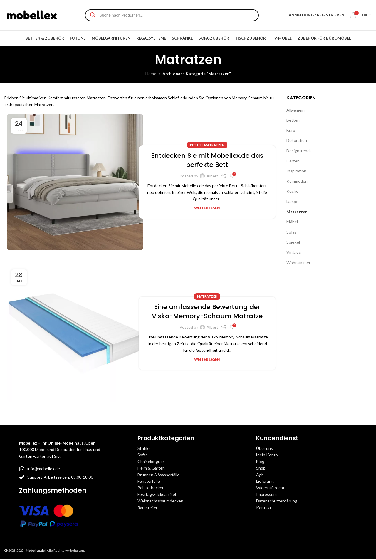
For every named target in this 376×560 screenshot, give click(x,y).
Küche (292, 191)
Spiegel (293, 242)
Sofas (291, 232)
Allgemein (295, 110)
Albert (212, 176)
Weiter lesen (207, 209)
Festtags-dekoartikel (156, 494)
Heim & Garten (151, 468)
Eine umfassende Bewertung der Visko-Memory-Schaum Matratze (207, 312)
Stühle (143, 448)
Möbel (292, 222)
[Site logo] (32, 14)
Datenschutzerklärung (276, 501)
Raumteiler (147, 507)
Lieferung (265, 481)
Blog (260, 462)
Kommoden (297, 181)
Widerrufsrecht (270, 488)
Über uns (264, 448)
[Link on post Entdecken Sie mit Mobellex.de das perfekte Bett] (75, 182)
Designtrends (299, 151)
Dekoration (296, 140)
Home (150, 74)
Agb (260, 475)
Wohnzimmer (298, 262)
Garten (293, 161)
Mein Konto (267, 455)
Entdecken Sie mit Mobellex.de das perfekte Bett (207, 161)
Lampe (292, 201)
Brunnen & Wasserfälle (158, 475)
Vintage (293, 252)
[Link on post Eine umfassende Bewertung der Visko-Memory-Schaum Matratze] (75, 334)
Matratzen (214, 145)
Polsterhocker (150, 488)
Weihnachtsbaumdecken (160, 501)
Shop (261, 468)
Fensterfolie (148, 481)
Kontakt (263, 507)
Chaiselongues (151, 462)
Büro (290, 130)
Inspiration (296, 171)
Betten (196, 145)
